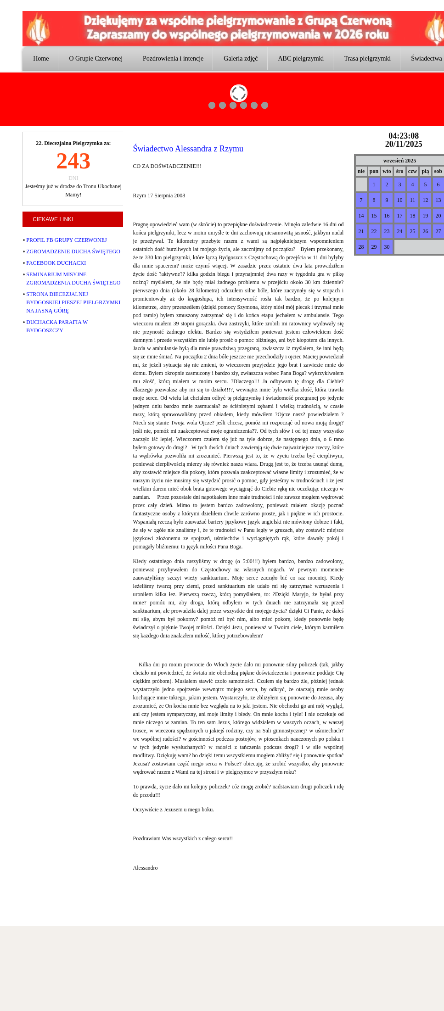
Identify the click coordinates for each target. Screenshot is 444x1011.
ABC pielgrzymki (301, 58)
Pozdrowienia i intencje (173, 58)
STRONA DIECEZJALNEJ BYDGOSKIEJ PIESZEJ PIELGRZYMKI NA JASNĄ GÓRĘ (73, 302)
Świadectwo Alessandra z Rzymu (188, 148)
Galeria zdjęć (241, 58)
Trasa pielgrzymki (367, 58)
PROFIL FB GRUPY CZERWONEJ (66, 240)
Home (41, 58)
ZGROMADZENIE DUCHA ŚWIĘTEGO (73, 251)
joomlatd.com (136, 916)
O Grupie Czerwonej (96, 58)
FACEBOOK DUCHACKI (56, 263)
